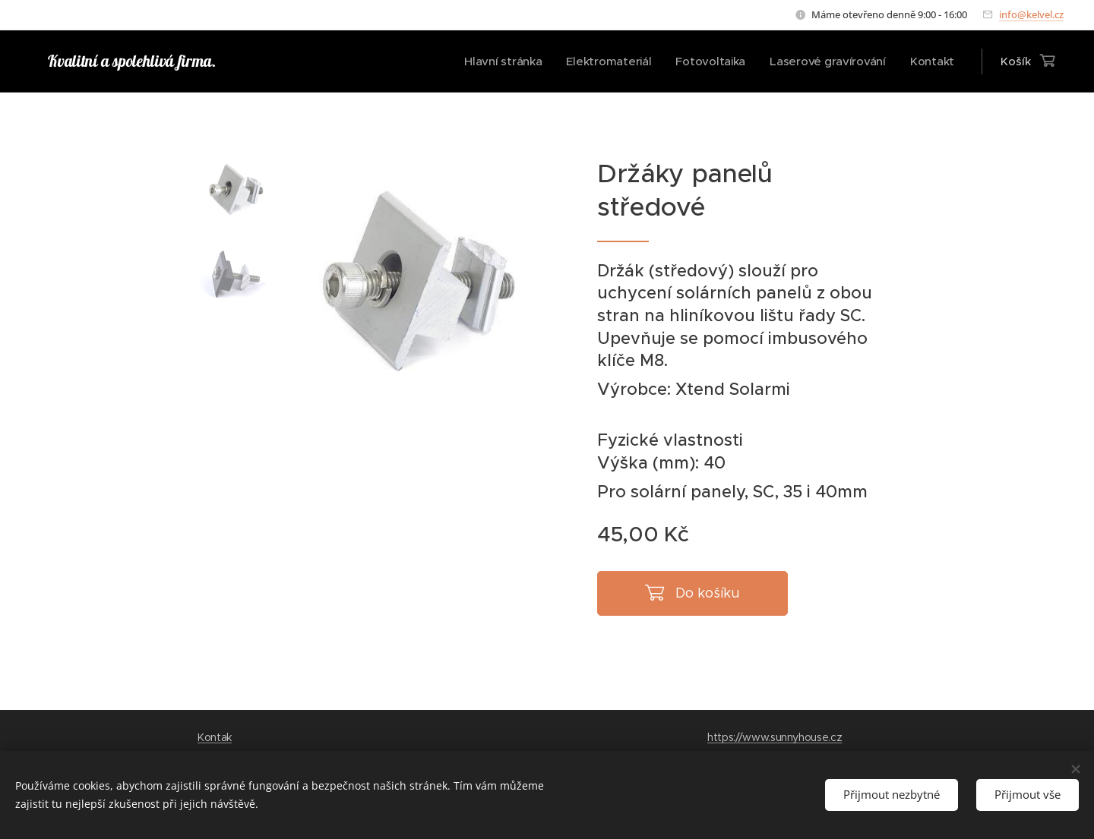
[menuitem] (495, 61)
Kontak (215, 737)
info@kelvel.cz (1031, 14)
